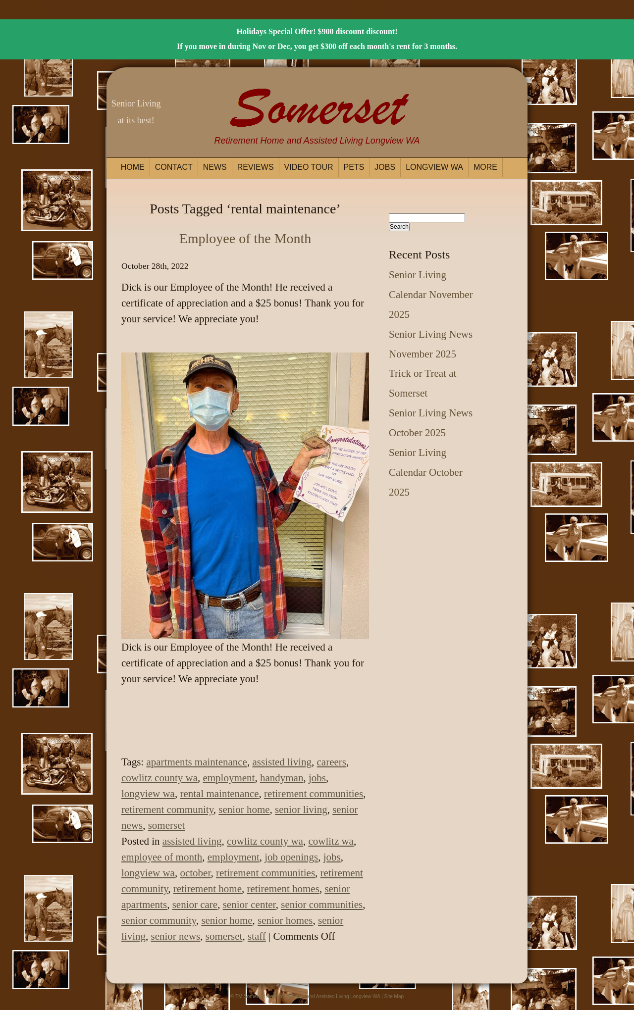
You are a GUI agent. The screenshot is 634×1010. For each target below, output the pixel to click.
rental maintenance (219, 794)
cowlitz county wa (159, 778)
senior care (195, 904)
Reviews (255, 167)
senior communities (322, 904)
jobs (317, 778)
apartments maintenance (196, 762)
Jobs (384, 167)
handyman (281, 778)
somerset (166, 825)
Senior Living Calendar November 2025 (431, 294)
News (215, 167)
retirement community (167, 809)
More (485, 167)
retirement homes (283, 889)
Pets (354, 167)
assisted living (282, 762)
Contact (174, 167)
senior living (301, 809)
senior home (243, 809)
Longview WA (434, 167)
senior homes (285, 920)
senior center (249, 904)
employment (229, 778)
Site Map (394, 996)
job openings (291, 857)
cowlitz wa (331, 841)
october (195, 873)
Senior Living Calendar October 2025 (426, 472)
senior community (158, 920)
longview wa (148, 794)
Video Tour (308, 167)
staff (257, 936)
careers (331, 762)
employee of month (161, 857)
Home (133, 167)
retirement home (207, 889)
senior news (176, 936)
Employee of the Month (245, 238)
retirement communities (313, 794)
